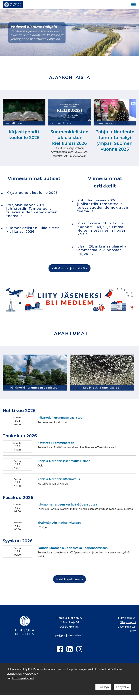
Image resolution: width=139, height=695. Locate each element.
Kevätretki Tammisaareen (102, 387)
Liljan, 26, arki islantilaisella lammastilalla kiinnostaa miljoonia (102, 250)
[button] (133, 4)
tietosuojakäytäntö (23, 678)
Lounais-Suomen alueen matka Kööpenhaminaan (72, 548)
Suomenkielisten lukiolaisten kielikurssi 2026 (69, 137)
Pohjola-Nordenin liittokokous (58, 479)
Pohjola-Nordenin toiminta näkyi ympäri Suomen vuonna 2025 (114, 140)
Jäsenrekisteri (127, 626)
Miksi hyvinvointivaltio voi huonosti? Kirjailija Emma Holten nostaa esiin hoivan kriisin (102, 228)
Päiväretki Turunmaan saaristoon (35, 387)
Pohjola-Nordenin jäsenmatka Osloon (63, 461)
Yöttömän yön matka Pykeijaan (59, 522)
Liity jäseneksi (127, 617)
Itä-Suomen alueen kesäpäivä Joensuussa (67, 504)
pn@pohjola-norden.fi (69, 635)
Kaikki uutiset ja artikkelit (70, 268)
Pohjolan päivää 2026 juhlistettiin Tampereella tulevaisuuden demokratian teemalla (32, 210)
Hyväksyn (103, 687)
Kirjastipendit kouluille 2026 (24, 134)
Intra (133, 630)
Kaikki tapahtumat (69, 579)
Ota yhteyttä (128, 622)
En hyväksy (122, 687)
